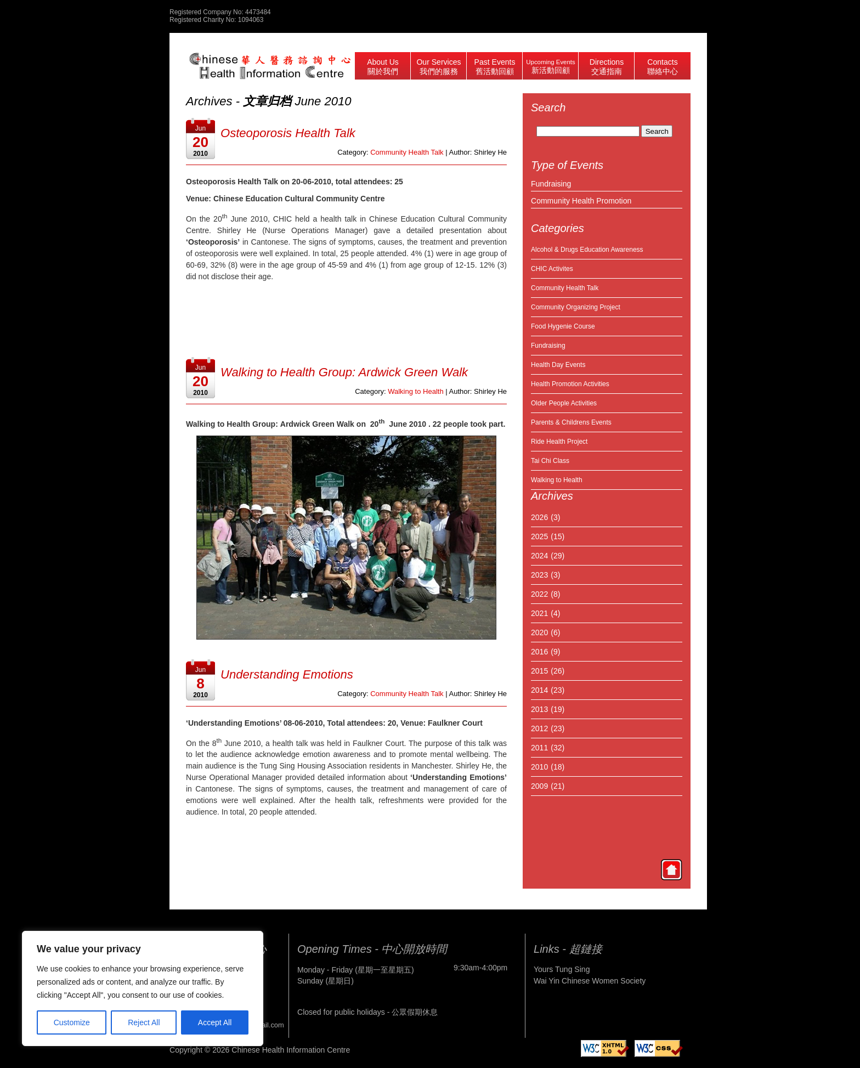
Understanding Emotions (286, 674)
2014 (539, 690)
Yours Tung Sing (562, 969)
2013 (539, 709)
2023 (539, 574)
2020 (539, 632)
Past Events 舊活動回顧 (495, 67)
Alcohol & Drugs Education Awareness (587, 249)
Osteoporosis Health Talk (287, 133)
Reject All (144, 1022)
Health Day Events (558, 365)
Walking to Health (415, 391)
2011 (539, 747)
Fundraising (551, 183)
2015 (539, 670)
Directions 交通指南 (607, 67)
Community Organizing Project (575, 307)
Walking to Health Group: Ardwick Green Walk (344, 372)
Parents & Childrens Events (571, 422)
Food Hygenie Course (563, 326)
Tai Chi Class (550, 461)
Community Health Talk (564, 288)
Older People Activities (564, 403)
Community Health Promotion (581, 200)
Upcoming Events (550, 67)
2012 (539, 728)
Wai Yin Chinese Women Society (590, 980)
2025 (539, 536)
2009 (539, 786)
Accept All (214, 1022)
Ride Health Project (559, 441)
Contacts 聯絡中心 (662, 67)
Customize (72, 1022)
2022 (539, 594)
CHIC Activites (552, 269)
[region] (142, 988)
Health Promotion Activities (570, 384)
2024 (539, 555)
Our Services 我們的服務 (438, 67)
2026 (539, 517)
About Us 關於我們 (383, 67)
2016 (539, 651)
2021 (539, 613)
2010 (539, 766)
